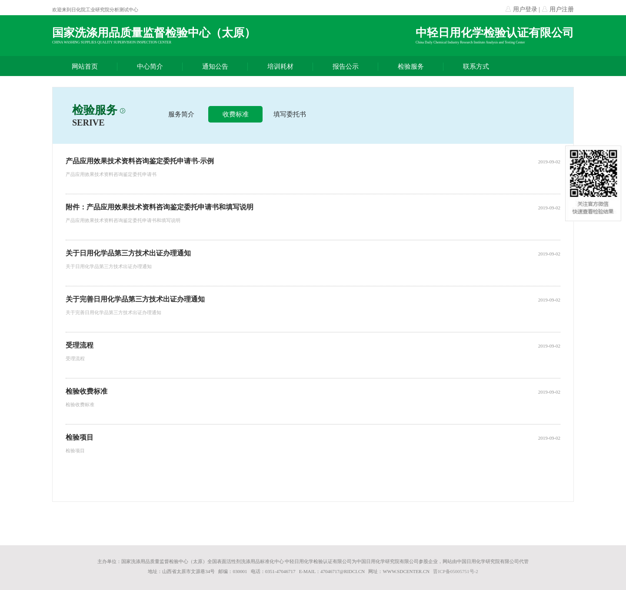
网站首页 (85, 66)
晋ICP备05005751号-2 (455, 571)
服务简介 (181, 114)
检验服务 (411, 66)
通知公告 (215, 66)
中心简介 (150, 66)
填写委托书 (289, 114)
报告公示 (346, 66)
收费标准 (236, 114)
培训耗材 (280, 66)
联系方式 (476, 66)
